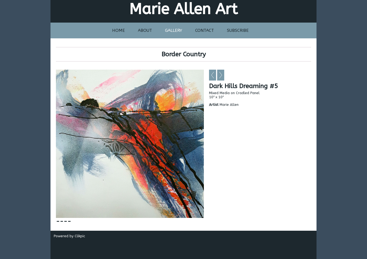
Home (118, 30)
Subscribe (238, 30)
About (145, 30)
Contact (204, 30)
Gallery (173, 30)
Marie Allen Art (183, 9)
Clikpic (80, 236)
